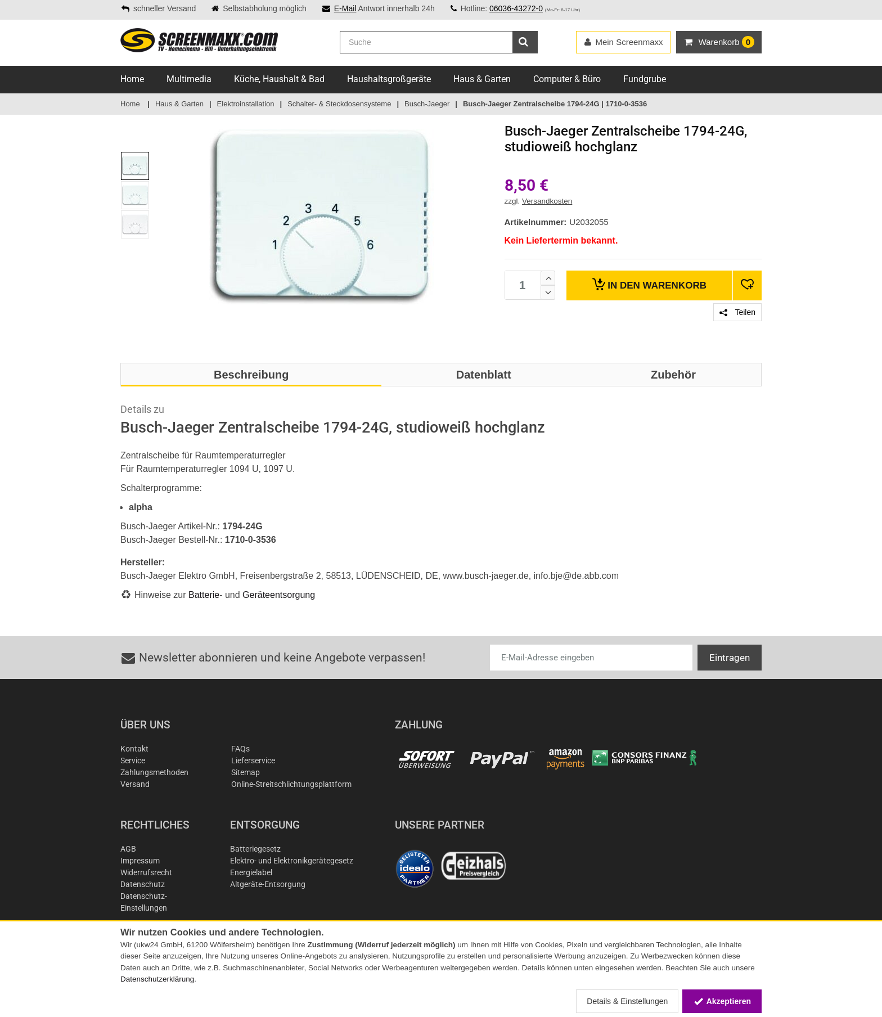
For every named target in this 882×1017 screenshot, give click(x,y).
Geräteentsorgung (278, 595)
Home (132, 79)
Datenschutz (142, 884)
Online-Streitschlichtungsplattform (291, 784)
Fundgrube (644, 79)
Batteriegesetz (255, 848)
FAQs (240, 748)
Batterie (203, 595)
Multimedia (189, 79)
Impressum (140, 860)
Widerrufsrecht (146, 872)
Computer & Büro (567, 79)
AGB (128, 848)
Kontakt (134, 748)
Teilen (737, 312)
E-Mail (345, 8)
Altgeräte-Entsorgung (267, 884)
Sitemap (245, 772)
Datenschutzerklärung (157, 979)
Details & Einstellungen (627, 1001)
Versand (135, 784)
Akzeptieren (722, 1001)
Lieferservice (253, 760)
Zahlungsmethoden (154, 772)
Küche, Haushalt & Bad (279, 79)
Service (132, 760)
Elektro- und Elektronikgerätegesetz (291, 860)
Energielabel (251, 872)
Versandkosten (547, 201)
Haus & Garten (482, 79)
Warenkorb (649, 284)
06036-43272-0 (516, 8)
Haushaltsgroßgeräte (389, 79)
